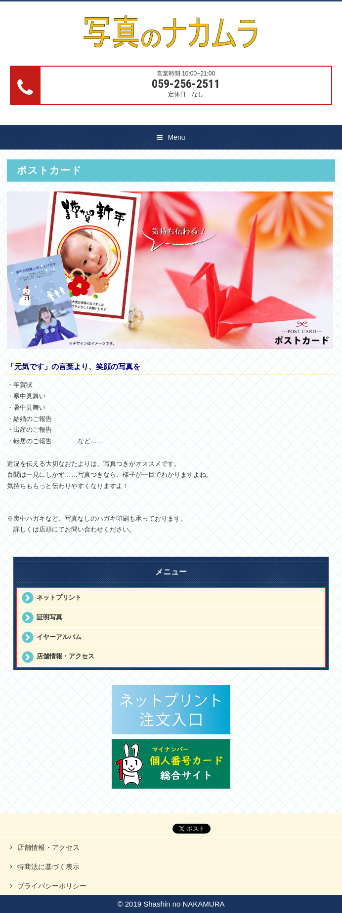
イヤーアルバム (59, 637)
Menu (176, 137)
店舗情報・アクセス (65, 656)
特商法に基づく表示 (48, 867)
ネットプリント (59, 597)
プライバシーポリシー (51, 886)
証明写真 (49, 617)
